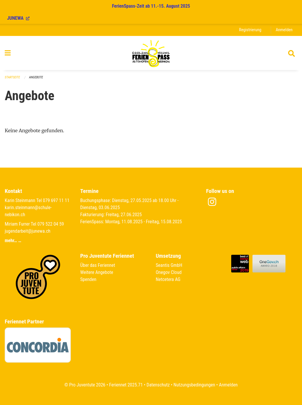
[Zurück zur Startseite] (151, 53)
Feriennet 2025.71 (126, 385)
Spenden (88, 279)
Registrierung (250, 29)
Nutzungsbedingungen (194, 385)
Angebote (36, 77)
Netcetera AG (168, 279)
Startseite (12, 77)
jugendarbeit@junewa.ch (27, 231)
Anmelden (284, 29)
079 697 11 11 (56, 200)
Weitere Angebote (96, 272)
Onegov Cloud (169, 272)
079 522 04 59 (50, 224)
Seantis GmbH (169, 265)
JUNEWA (18, 18)
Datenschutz (158, 385)
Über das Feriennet (97, 265)
